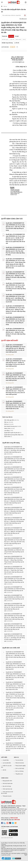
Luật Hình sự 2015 (6, 855)
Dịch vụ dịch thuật (19, 768)
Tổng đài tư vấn (19, 774)
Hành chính (7, 428)
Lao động (6, 430)
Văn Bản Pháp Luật (5, 853)
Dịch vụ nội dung (19, 771)
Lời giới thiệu (6, 760)
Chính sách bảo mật (7, 789)
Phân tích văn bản (19, 762)
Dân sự (6, 422)
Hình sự (6, 424)
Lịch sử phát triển (7, 762)
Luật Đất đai (24, 853)
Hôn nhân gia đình (10, 354)
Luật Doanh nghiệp (15, 853)
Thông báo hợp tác (7, 796)
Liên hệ (4, 770)
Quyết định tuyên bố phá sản (12, 432)
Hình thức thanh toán (7, 783)
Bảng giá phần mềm (7, 780)
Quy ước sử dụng (7, 786)
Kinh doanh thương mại (10, 426)
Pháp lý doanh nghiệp (20, 765)
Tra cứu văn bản (19, 760)
